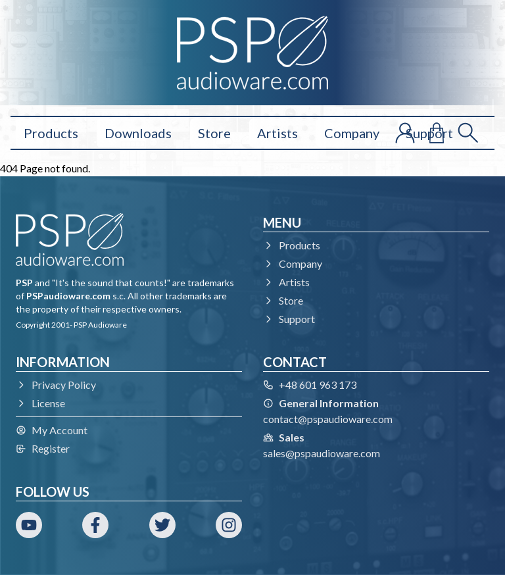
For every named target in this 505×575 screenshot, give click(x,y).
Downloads (138, 133)
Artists (277, 133)
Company (351, 133)
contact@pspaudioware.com (328, 419)
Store (214, 133)
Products (51, 133)
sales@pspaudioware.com (321, 453)
